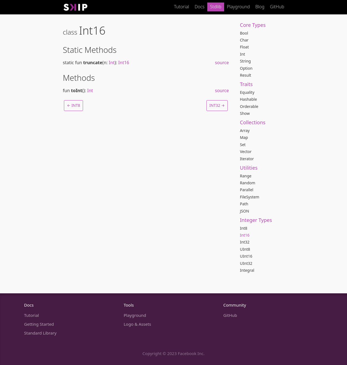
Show (245, 113)
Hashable (248, 99)
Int (242, 54)
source (222, 62)
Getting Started (39, 324)
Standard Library (40, 333)
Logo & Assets (137, 324)
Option (246, 68)
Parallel (246, 189)
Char (244, 40)
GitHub (277, 7)
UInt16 (246, 256)
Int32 (244, 242)
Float (244, 47)
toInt (76, 90)
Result (245, 75)
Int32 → (217, 105)
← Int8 (73, 105)
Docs (199, 7)
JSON (244, 211)
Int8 (243, 228)
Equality (247, 92)
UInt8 (245, 249)
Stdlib (215, 7)
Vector (246, 151)
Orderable (249, 106)
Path (244, 203)
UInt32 (246, 263)
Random (247, 182)
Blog (260, 7)
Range (246, 175)
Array (245, 130)
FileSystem (249, 197)
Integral (247, 270)
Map (244, 137)
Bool (244, 33)
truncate (92, 62)
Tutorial (181, 7)
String (245, 61)
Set (243, 144)
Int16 (244, 235)
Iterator (247, 158)
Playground (238, 7)
